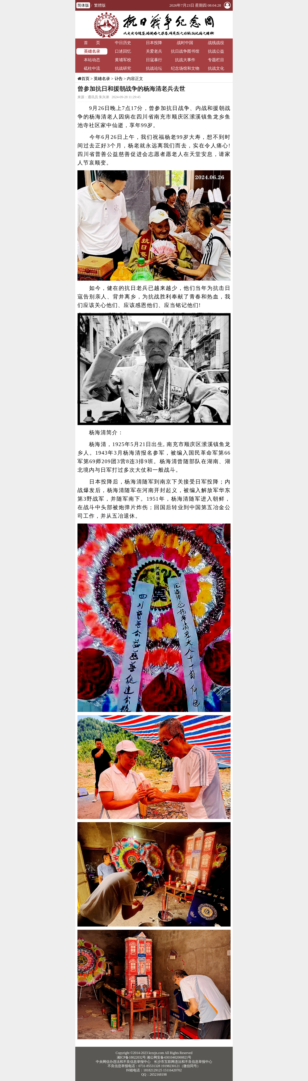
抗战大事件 (185, 60)
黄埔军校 (123, 60)
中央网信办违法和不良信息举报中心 (123, 1061)
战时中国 (185, 42)
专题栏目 (216, 60)
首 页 (92, 42)
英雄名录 (92, 51)
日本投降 (154, 42)
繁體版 (100, 5)
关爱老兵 (154, 51)
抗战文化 (216, 68)
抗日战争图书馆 (185, 51)
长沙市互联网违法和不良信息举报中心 (183, 1061)
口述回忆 (123, 51)
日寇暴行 (154, 60)
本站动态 (92, 60)
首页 (85, 79)
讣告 (118, 78)
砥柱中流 (92, 68)
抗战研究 (123, 68)
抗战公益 (216, 51)
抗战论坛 (154, 68)
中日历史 (123, 42)
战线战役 (216, 42)
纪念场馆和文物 (185, 68)
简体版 (83, 5)
